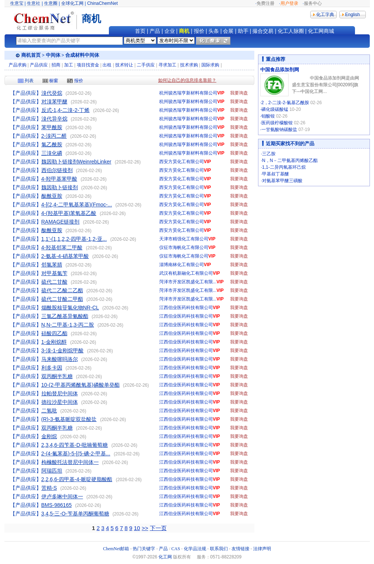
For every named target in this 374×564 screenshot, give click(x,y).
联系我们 (219, 548)
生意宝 (16, 3)
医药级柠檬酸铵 (277, 122)
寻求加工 (167, 65)
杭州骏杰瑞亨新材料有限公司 (188, 93)
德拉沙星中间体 (59, 402)
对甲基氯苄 (54, 273)
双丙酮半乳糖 (57, 376)
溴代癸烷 (51, 93)
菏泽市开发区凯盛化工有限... (188, 281)
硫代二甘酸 (54, 282)
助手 (243, 31)
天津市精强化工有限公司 (183, 239)
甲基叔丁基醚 (275, 174)
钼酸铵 (268, 116)
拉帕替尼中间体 (59, 393)
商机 (184, 31)
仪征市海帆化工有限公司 (183, 247)
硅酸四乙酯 (54, 333)
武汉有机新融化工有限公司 (186, 273)
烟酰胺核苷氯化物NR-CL (70, 308)
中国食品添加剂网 (279, 69)
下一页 (158, 528)
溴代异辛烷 (54, 119)
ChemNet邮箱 (116, 548)
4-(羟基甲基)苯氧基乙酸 (69, 213)
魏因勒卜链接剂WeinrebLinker (76, 162)
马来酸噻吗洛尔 (59, 359)
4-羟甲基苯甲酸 (59, 179)
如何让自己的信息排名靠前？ (187, 80)
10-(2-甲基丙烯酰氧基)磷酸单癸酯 (80, 385)
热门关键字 (144, 548)
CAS (176, 548)
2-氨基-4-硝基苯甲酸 (65, 256)
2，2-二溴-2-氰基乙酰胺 (285, 102)
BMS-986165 (56, 505)
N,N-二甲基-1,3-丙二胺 (67, 325)
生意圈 (50, 3)
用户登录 (289, 3)
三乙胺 (269, 153)
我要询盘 (239, 93)
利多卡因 (51, 368)
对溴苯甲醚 (54, 102)
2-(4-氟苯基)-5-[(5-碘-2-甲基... (75, 454)
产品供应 (39, 65)
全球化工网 (72, 3)
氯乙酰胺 (51, 144)
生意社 (33, 3)
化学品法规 (195, 548)
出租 (107, 65)
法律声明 (262, 548)
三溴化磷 (51, 153)
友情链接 (240, 548)
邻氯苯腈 (51, 265)
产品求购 (17, 65)
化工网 (165, 557)
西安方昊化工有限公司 (181, 161)
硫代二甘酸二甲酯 (62, 299)
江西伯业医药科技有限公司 (186, 307)
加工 (68, 65)
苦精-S (49, 488)
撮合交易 (262, 31)
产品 (155, 31)
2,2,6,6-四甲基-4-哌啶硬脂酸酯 (77, 479)
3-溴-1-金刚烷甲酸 (62, 350)
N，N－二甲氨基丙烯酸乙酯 (290, 160)
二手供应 (146, 65)
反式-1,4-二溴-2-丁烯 (65, 110)
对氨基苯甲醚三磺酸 (282, 180)
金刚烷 (49, 436)
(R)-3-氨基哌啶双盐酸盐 (69, 419)
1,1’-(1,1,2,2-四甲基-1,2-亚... (74, 239)
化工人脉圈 (291, 31)
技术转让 (124, 65)
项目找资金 (88, 65)
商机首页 (31, 55)
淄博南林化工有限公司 (181, 264)
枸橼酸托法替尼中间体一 (70, 462)
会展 (228, 31)
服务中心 (313, 3)
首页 (140, 31)
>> (145, 528)
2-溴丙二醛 (54, 136)
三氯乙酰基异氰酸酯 (64, 316)
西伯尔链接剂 (57, 170)
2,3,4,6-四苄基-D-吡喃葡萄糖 (74, 445)
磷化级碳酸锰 (274, 109)
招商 (55, 65)
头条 (213, 31)
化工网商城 (321, 31)
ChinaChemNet (102, 3)
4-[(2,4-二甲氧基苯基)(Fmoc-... (76, 205)
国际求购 (210, 65)
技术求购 (189, 65)
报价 (199, 31)
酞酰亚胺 (51, 196)
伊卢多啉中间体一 (62, 496)
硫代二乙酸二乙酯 (62, 290)
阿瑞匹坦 (51, 471)
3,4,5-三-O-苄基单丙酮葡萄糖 (75, 514)
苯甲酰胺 (51, 127)
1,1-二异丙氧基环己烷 (284, 167)
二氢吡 (49, 411)
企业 (169, 31)
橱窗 (50, 80)
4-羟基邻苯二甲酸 (61, 247)
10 (137, 528)
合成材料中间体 (82, 55)
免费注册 (265, 3)
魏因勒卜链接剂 (59, 187)
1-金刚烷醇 (54, 342)
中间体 (53, 55)
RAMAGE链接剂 (60, 222)
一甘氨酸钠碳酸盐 (279, 129)
